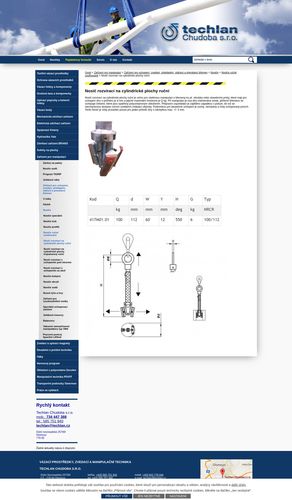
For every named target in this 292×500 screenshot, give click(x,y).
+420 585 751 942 (106, 474)
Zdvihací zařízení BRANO (52, 143)
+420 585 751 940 (102, 477)
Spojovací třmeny (48, 130)
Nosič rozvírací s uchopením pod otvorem (57, 261)
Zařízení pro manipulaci (107, 72)
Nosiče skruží (51, 281)
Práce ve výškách (48, 390)
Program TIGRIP (52, 174)
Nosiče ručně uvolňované (51, 233)
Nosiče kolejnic (52, 276)
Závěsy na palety (52, 163)
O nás (113, 59)
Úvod (41, 59)
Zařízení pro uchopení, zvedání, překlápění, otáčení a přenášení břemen (166, 72)
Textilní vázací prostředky (53, 73)
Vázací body (44, 109)
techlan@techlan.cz (154, 477)
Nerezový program (48, 363)
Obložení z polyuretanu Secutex (56, 370)
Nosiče (215, 72)
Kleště (46, 204)
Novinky (55, 59)
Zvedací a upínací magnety (53, 343)
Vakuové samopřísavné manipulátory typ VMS (56, 327)
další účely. (238, 485)
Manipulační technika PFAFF (54, 376)
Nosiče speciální (53, 215)
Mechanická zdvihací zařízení (55, 116)
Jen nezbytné (148, 496)
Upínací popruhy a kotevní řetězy (53, 102)
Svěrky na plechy (47, 150)
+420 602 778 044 (152, 474)
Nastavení (178, 496)
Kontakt (127, 59)
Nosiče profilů (51, 227)
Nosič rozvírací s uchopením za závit (55, 269)
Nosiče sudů (50, 168)
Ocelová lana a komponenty (54, 93)
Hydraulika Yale (46, 136)
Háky (40, 356)
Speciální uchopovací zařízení (55, 308)
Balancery (49, 320)
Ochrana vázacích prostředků (55, 80)
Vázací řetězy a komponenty (54, 86)
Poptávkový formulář (78, 59)
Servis (101, 59)
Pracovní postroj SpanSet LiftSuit (52, 335)
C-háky (47, 198)
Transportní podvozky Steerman (57, 383)
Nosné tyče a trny (53, 293)
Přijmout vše (117, 496)
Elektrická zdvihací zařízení (54, 123)
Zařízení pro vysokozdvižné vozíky (55, 300)
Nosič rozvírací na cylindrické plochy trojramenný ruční (54, 251)
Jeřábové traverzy (53, 315)
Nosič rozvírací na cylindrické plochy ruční (57, 242)
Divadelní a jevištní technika (54, 350)
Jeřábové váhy (51, 179)
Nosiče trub (50, 221)
